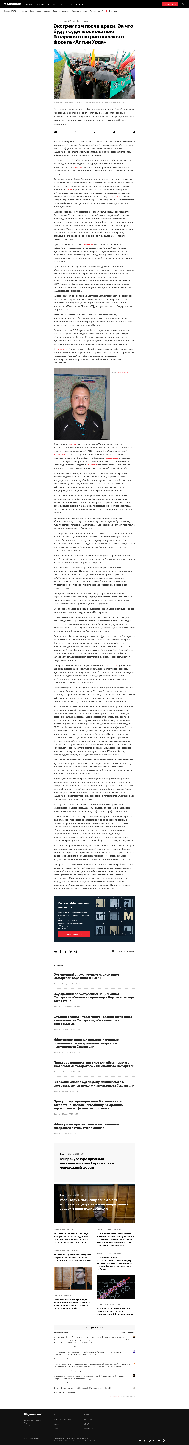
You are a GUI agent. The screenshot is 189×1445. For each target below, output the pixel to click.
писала (78, 167)
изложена (88, 245)
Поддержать (170, 4)
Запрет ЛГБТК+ (10, 11)
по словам (112, 666)
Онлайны (52, 4)
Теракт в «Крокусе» (61, 11)
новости (92, 465)
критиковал (112, 458)
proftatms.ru (123, 371)
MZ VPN (87, 1423)
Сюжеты (40, 4)
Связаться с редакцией (123, 951)
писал (70, 190)
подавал (73, 444)
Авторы (57, 1423)
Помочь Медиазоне (74, 934)
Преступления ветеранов (40, 11)
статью (114, 197)
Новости (30, 4)
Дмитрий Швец (82, 21)
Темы (56, 1428)
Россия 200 (88, 1428)
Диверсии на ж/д (97, 11)
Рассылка (88, 1419)
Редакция (58, 1414)
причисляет (60, 455)
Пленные (23, 11)
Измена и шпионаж (79, 11)
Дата (70, 4)
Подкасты (79, 4)
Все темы (113, 11)
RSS (86, 1414)
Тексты (62, 4)
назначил (63, 349)
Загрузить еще (94, 1327)
